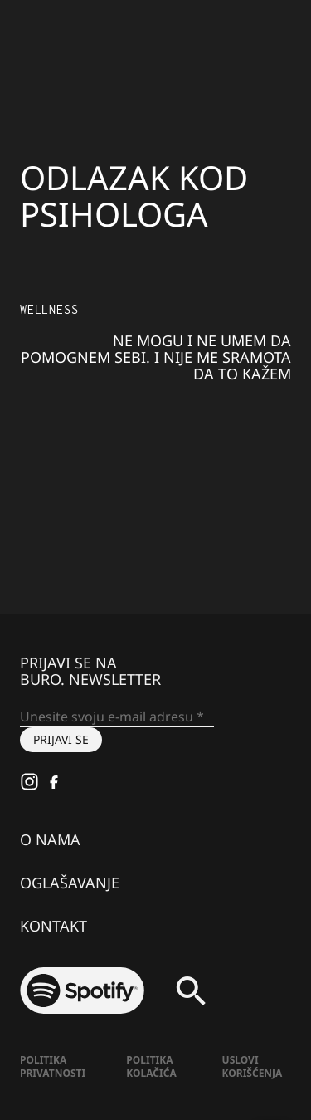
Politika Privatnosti (52, 1066)
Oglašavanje (69, 883)
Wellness (49, 309)
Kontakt (53, 926)
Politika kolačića (151, 1066)
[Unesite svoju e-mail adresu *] (117, 717)
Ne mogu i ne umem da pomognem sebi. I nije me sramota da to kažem (156, 357)
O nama (50, 839)
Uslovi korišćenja (252, 1066)
